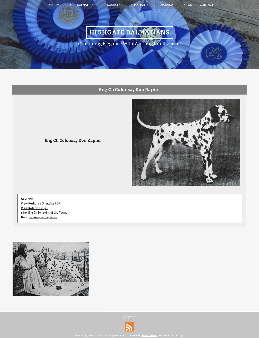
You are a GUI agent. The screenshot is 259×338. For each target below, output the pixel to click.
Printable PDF (51, 203)
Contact (207, 5)
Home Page (53, 5)
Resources (111, 5)
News (188, 5)
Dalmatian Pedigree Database (151, 5)
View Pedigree (31, 203)
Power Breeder (149, 335)
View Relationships (34, 208)
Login (181, 335)
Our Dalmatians (82, 5)
